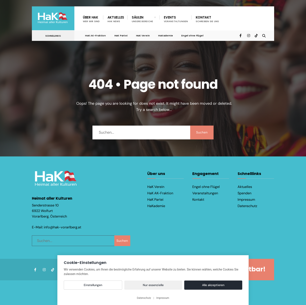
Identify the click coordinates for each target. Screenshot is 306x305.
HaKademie (165, 35)
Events (176, 19)
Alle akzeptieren (213, 285)
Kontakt (207, 19)
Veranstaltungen (205, 193)
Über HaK (91, 19)
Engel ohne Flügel (192, 35)
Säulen (142, 19)
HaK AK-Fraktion (95, 35)
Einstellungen (93, 285)
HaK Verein (143, 35)
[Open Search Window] (264, 35)
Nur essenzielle (153, 285)
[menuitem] (143, 19)
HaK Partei (121, 35)
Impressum (246, 199)
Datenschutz (247, 206)
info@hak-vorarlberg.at (62, 227)
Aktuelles (116, 19)
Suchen (202, 132)
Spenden (244, 193)
